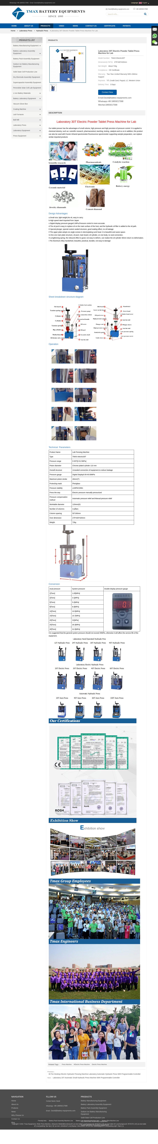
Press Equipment (19, 136)
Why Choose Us (17, 1115)
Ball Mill (16, 120)
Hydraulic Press (42, 31)
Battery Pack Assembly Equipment (26, 59)
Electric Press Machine (99, 1064)
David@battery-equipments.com (44, 3)
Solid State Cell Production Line (25, 72)
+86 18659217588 (23, 3)
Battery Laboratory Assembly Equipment (24, 52)
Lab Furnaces (18, 114)
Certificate (109, 26)
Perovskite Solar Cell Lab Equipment (27, 88)
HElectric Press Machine (82, 1064)
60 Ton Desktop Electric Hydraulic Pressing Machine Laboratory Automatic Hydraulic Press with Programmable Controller (95, 1074)
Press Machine (67, 1064)
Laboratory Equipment (21, 130)
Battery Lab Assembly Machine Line (87, 1135)
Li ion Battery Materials (22, 93)
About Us (28, 26)
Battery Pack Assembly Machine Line (61, 1135)
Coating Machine (19, 109)
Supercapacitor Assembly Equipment (27, 82)
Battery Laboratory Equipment (24, 98)
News (75, 26)
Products (45, 26)
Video (61, 26)
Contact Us (91, 26)
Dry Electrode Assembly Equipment (26, 77)
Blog (13, 1123)
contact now (107, 92)
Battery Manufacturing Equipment (26, 46)
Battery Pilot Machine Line (110, 1135)
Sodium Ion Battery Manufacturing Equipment (26, 65)
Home (14, 26)
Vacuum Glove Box (20, 104)
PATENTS (126, 26)
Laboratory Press (25, 31)
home (13, 31)
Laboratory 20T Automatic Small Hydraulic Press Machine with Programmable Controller (86, 1078)
